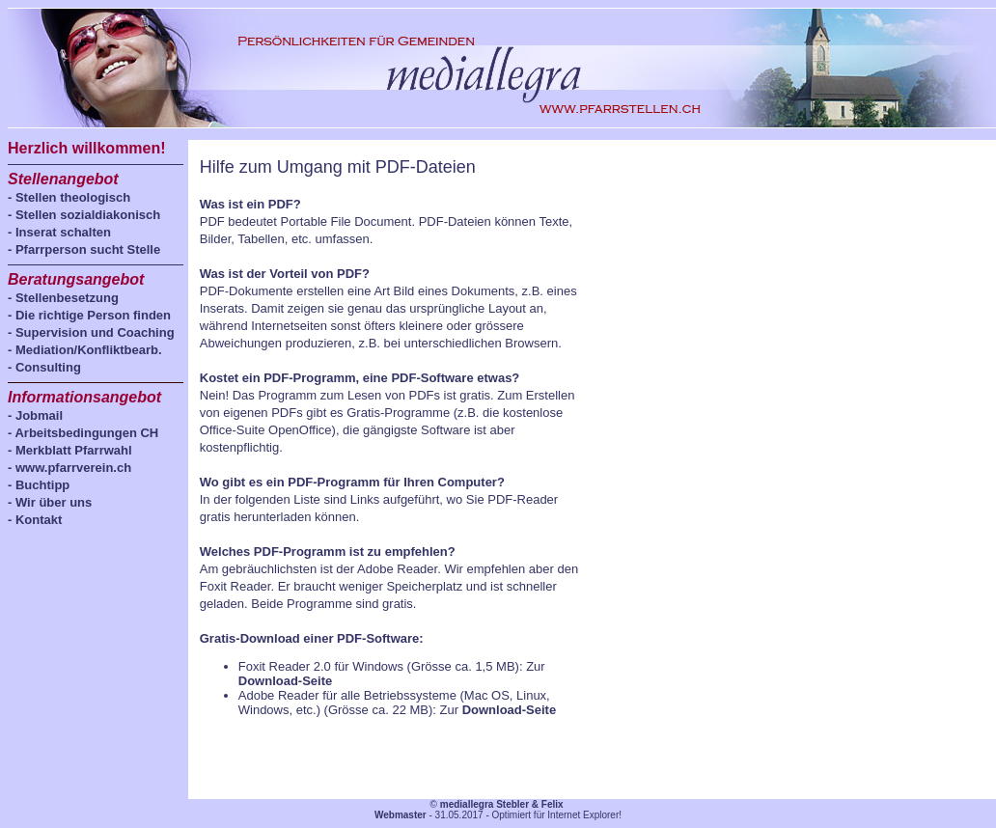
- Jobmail (35, 415)
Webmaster (400, 815)
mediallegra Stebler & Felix (502, 804)
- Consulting (44, 367)
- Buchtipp (38, 485)
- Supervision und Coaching (91, 332)
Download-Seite (285, 681)
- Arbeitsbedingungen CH (83, 433)
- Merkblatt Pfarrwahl (70, 450)
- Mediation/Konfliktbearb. (85, 350)
